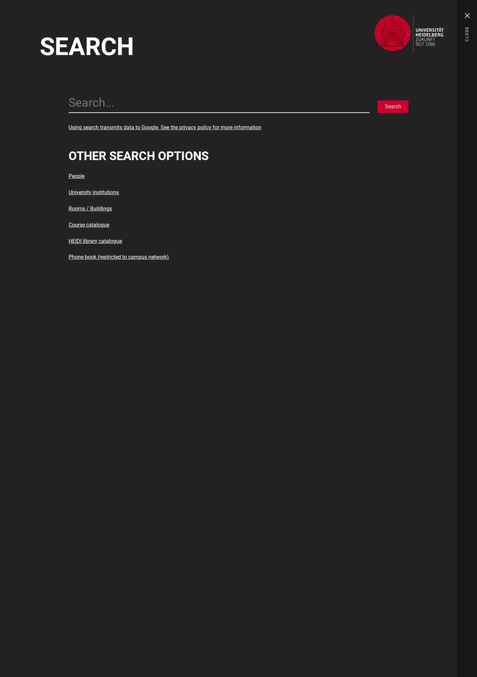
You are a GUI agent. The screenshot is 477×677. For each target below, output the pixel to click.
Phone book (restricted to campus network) (119, 257)
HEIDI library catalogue (95, 241)
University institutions (94, 192)
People (76, 176)
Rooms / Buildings (90, 208)
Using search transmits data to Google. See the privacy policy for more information (165, 127)
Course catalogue (89, 225)
